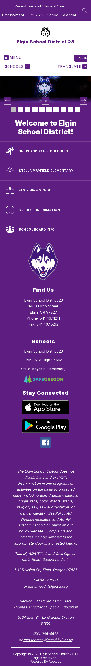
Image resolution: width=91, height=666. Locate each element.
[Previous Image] (7, 101)
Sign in (83, 58)
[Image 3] (27, 109)
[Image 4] (35, 109)
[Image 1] (13, 109)
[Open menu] (13, 57)
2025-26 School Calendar (54, 15)
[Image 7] (56, 109)
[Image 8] (63, 109)
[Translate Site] (71, 66)
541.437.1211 (50, 318)
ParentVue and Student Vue (39, 6)
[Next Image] (83, 101)
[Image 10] (77, 109)
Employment (13, 15)
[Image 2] (20, 109)
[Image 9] (70, 109)
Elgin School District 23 (43, 351)
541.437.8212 (47, 324)
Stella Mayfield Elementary (43, 369)
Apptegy (55, 661)
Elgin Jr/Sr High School (43, 360)
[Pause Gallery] (45, 101)
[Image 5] (42, 109)
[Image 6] (49, 109)
